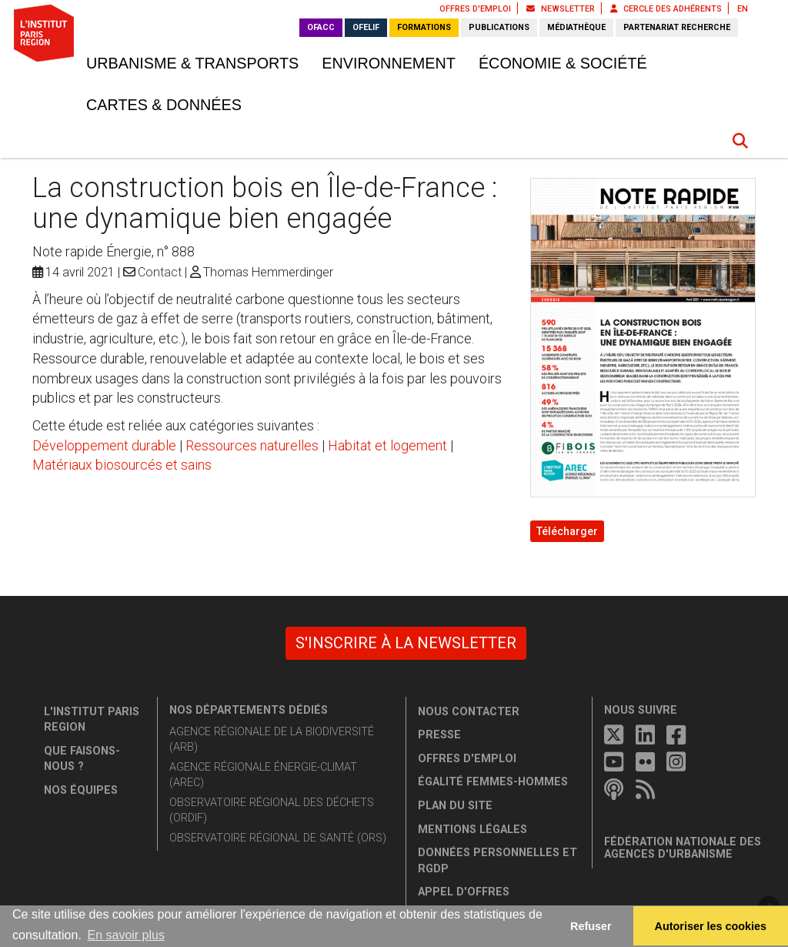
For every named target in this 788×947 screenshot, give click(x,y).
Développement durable (104, 445)
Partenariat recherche (676, 27)
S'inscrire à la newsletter (406, 643)
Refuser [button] (591, 926)
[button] (740, 141)
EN (742, 9)
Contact (160, 272)
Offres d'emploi (475, 9)
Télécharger (567, 531)
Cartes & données (164, 104)
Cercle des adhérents (666, 9)
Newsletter (560, 9)
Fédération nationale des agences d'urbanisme (682, 848)
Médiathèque (576, 27)
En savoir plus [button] (126, 935)
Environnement (389, 63)
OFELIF (365, 27)
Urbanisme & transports (192, 63)
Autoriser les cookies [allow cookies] (711, 926)
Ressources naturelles (252, 445)
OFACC (321, 27)
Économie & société (563, 63)
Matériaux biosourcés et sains (122, 465)
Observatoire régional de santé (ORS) (277, 838)
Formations (424, 27)
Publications (499, 27)
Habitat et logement (387, 445)
